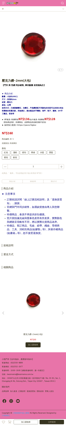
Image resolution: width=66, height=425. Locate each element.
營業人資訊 (49, 391)
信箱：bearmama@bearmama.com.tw (17, 374)
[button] (62, 313)
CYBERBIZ (6, 416)
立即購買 (52, 422)
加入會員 (13, 391)
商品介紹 (12, 181)
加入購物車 (26, 422)
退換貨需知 (31, 391)
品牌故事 (5, 391)
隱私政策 (40, 391)
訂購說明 (21, 391)
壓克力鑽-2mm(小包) (33, 334)
